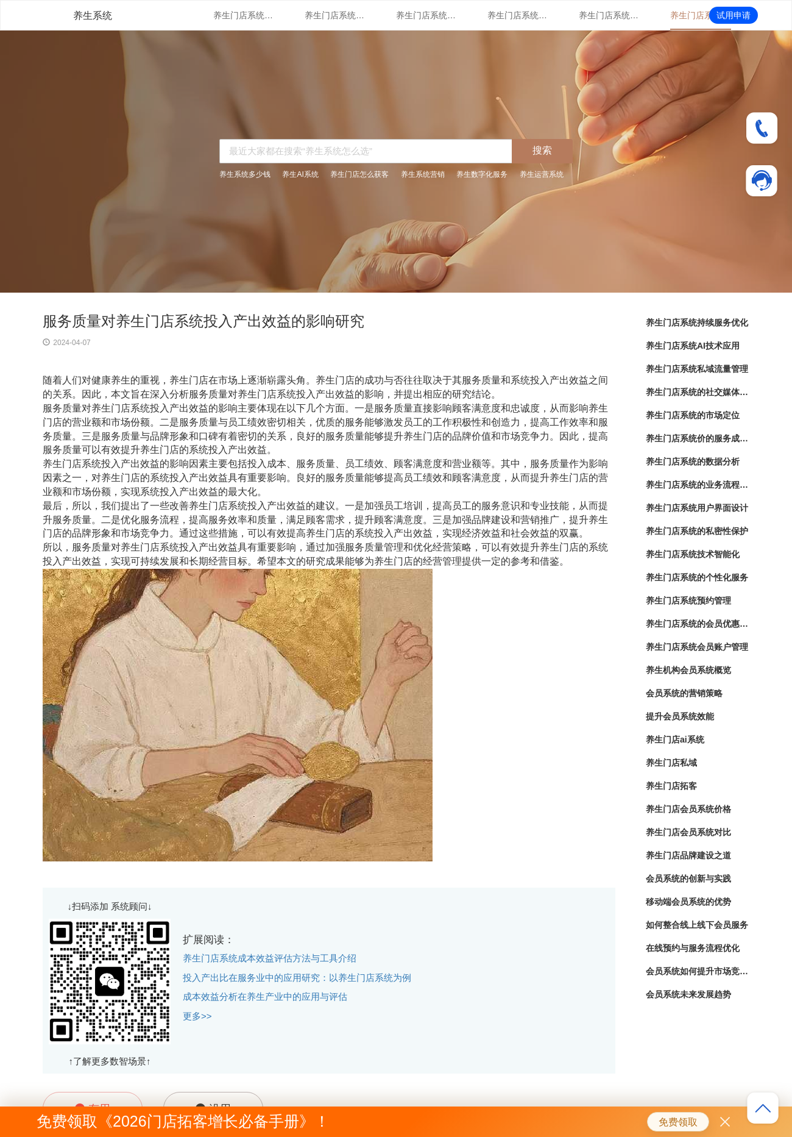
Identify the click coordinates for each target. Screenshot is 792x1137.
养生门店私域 (671, 763)
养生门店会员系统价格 (688, 809)
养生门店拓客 (671, 786)
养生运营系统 (542, 174)
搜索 (542, 150)
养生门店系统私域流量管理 (426, 15)
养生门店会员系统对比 (688, 832)
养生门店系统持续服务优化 (243, 15)
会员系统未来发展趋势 (688, 994)
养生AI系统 (300, 174)
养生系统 (92, 15)
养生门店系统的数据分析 (693, 461)
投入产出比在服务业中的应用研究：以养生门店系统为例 (297, 977)
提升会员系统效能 (680, 716)
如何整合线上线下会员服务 (697, 925)
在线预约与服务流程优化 (693, 948)
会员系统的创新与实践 (688, 878)
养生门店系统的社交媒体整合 (517, 15)
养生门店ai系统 (675, 739)
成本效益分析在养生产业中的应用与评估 (265, 996)
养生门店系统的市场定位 (609, 15)
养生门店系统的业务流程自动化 (697, 485)
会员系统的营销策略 (684, 693)
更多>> (197, 1016)
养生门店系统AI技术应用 (335, 15)
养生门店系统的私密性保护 (697, 531)
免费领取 (678, 1122)
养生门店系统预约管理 (688, 600)
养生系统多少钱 (244, 174)
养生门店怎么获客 (359, 174)
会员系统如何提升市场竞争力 (697, 971)
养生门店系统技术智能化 (693, 554)
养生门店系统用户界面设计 (697, 508)
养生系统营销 (423, 174)
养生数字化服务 (481, 174)
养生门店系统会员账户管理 (697, 647)
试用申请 (733, 15)
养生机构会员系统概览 (688, 670)
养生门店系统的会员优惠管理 (697, 624)
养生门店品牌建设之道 (688, 855)
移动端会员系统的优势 (688, 902)
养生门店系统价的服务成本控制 (700, 15)
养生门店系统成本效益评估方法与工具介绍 (269, 958)
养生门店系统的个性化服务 (697, 577)
